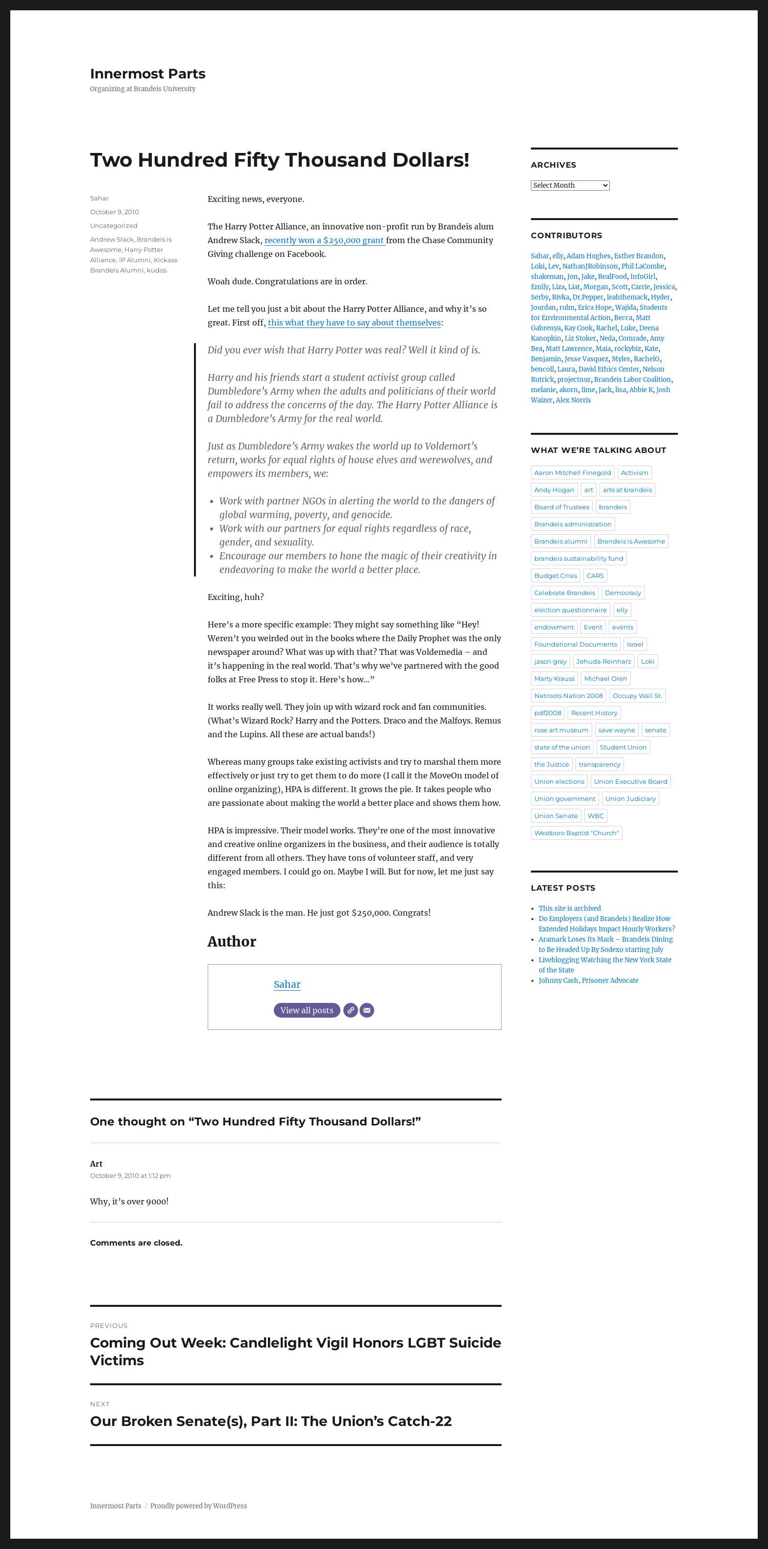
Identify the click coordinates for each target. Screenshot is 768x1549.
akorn (568, 390)
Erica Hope (595, 307)
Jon (572, 277)
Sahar (287, 984)
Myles (621, 359)
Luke (628, 328)
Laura (566, 369)
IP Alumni (135, 260)
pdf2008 (547, 713)
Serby (540, 297)
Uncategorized (114, 225)
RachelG (647, 359)
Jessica (664, 287)
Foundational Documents (575, 644)
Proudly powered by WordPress (198, 1506)
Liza (558, 287)
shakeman (547, 277)
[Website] (350, 1010)
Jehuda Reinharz (603, 661)
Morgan (595, 287)
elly (557, 256)
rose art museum (561, 730)
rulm (567, 307)
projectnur (574, 379)
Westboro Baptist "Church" (576, 833)
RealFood (612, 277)
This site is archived (570, 908)
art (588, 490)
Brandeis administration (573, 524)
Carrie (640, 287)
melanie (543, 390)
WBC (596, 816)
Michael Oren (605, 678)
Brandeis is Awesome (631, 541)
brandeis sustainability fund (579, 558)
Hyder (660, 297)
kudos (157, 270)
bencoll (542, 369)
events (622, 627)
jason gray (550, 661)
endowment (554, 627)
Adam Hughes (589, 256)
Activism (634, 472)
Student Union (623, 747)
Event (593, 627)
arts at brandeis (627, 490)
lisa (620, 390)
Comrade (633, 338)
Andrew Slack (112, 239)
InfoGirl (642, 277)
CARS (595, 575)
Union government (565, 798)
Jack (605, 390)
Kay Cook (578, 328)
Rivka (560, 297)
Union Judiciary (630, 798)
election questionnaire (570, 610)
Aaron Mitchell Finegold (572, 472)
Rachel (606, 328)
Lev (553, 266)
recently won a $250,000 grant (325, 240)
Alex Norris (573, 400)
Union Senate (556, 816)
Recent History (594, 713)
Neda (607, 338)
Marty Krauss (554, 678)
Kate (651, 349)
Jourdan (543, 307)
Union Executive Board (631, 781)
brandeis (613, 507)
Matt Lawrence (569, 349)
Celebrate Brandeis (564, 593)
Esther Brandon (639, 256)
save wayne (617, 730)
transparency (600, 764)
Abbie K (641, 390)
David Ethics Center (608, 369)
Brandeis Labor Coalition (632, 379)
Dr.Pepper (588, 297)
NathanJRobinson (590, 266)
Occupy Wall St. (637, 696)
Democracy (623, 593)
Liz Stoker (580, 338)
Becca (623, 318)
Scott (620, 287)
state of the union (562, 747)
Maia (603, 349)
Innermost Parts (148, 73)
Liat (574, 287)
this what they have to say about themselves (354, 322)
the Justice (551, 764)
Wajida (625, 307)
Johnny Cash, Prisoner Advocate (589, 980)
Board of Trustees (561, 507)
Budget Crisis (555, 575)
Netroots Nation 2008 (568, 696)
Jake (588, 277)
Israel (635, 644)
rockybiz (627, 349)
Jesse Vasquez (586, 359)
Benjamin (546, 359)
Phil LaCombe (643, 266)
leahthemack (627, 297)
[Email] (367, 1010)
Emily (540, 287)
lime (588, 390)
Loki (538, 266)
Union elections (559, 781)
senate (656, 730)
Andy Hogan (554, 490)
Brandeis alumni (561, 541)
